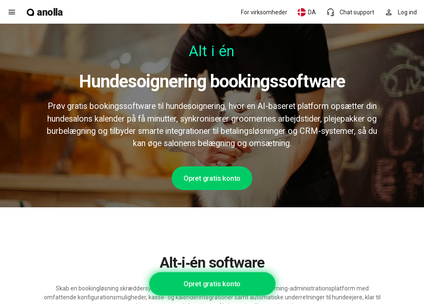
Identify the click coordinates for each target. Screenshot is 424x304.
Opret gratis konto (212, 178)
